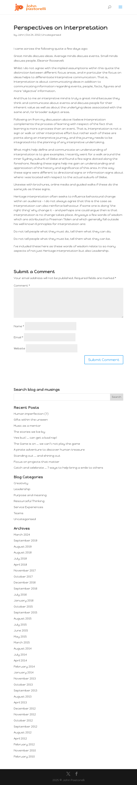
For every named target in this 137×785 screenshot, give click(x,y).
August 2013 (23, 696)
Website (19, 348)
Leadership (22, 489)
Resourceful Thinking (29, 501)
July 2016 (20, 594)
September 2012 (25, 726)
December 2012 (25, 708)
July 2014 (20, 654)
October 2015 (23, 606)
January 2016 (24, 600)
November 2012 (25, 714)
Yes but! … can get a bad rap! (35, 437)
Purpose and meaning (30, 495)
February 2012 (24, 744)
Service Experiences (28, 507)
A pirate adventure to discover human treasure (49, 449)
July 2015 (20, 624)
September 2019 (25, 540)
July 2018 (20, 558)
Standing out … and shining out (37, 455)
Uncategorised (51, 34)
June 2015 (21, 630)
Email (18, 337)
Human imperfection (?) (31, 413)
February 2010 (24, 756)
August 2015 (23, 618)
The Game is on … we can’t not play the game (47, 443)
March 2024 (22, 534)
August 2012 (23, 732)
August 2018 (23, 552)
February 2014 (24, 666)
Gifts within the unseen (31, 419)
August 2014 (23, 648)
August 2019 (23, 546)
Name (19, 326)
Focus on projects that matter (36, 461)
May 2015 (20, 636)
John (21, 34)
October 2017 (23, 576)
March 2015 (22, 642)
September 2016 (25, 588)
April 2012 (20, 738)
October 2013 (23, 684)
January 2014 (24, 672)
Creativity (21, 483)
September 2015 (25, 612)
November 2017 (25, 570)
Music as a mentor (27, 425)
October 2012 (23, 720)
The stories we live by (29, 431)
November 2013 (25, 678)
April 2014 (20, 660)
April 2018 (20, 564)
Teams (18, 513)
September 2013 (25, 690)
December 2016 (25, 582)
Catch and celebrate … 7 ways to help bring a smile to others (58, 467)
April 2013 (20, 702)
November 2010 (25, 750)
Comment (22, 285)
